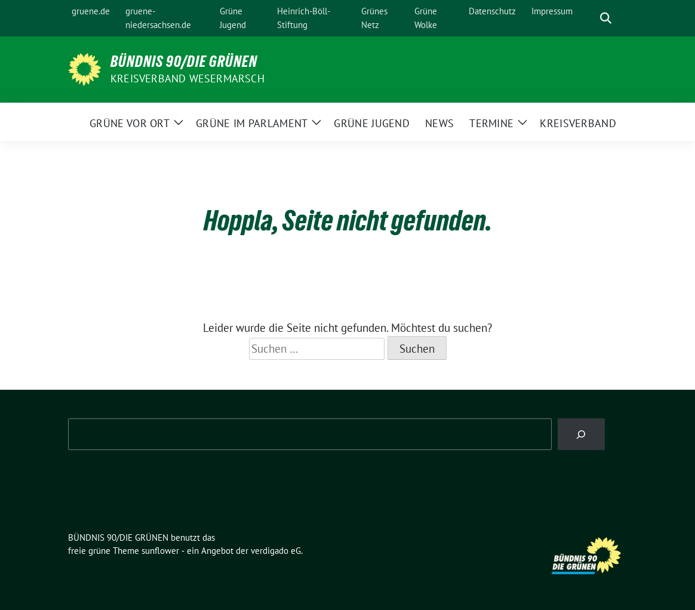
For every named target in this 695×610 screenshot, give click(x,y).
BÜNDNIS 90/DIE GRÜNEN (183, 61)
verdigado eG (276, 550)
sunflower (160, 550)
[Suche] (588, 18)
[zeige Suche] (605, 18)
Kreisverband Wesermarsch (187, 78)
